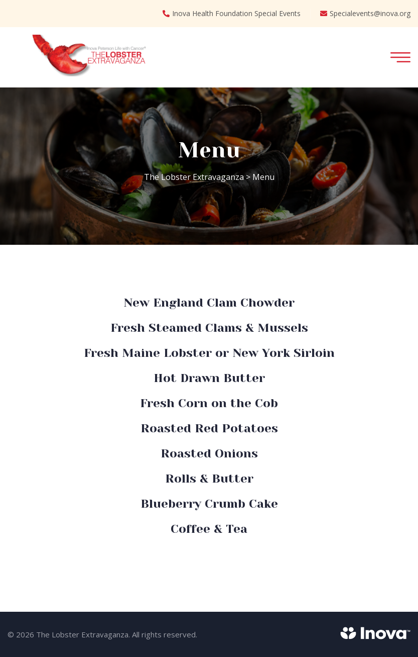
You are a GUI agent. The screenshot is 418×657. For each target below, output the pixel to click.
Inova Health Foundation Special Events (232, 14)
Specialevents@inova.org (365, 14)
